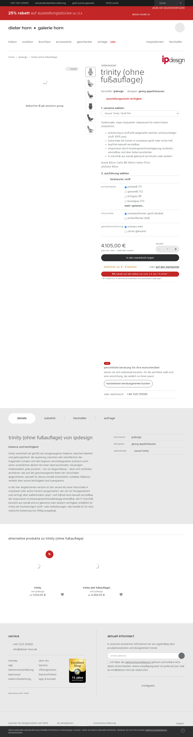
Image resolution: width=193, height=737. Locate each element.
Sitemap (12, 660)
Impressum (14, 674)
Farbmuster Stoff (118, 179)
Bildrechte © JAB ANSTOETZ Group (45, 106)
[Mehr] (175, 249)
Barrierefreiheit (47, 674)
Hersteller (177, 41)
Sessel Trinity (140, 451)
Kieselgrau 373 (134, 201)
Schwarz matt (134, 226)
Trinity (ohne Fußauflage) (44, 57)
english (178, 723)
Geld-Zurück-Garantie (83, 3)
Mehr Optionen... (134, 206)
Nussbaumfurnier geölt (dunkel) (144, 213)
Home (11, 57)
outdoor (29, 41)
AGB (10, 665)
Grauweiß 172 (134, 191)
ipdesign (23, 57)
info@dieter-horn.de (22, 649)
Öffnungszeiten (47, 670)
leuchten (45, 41)
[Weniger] (159, 249)
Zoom (72, 69)
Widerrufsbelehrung (19, 679)
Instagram (146, 685)
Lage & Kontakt (47, 679)
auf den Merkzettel (167, 267)
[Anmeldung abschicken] (181, 656)
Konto (161, 3)
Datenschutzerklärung (21, 670)
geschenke (86, 41)
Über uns (44, 660)
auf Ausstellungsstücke (45, 13)
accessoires (65, 41)
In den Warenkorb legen (140, 257)
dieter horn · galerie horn (35, 28)
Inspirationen (156, 41)
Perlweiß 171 (133, 187)
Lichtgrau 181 (133, 196)
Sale (114, 41)
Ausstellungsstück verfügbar (121, 99)
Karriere (43, 665)
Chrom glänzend (135, 231)
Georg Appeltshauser (152, 91)
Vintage (102, 41)
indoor (13, 41)
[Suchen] (180, 27)
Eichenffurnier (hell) (137, 218)
